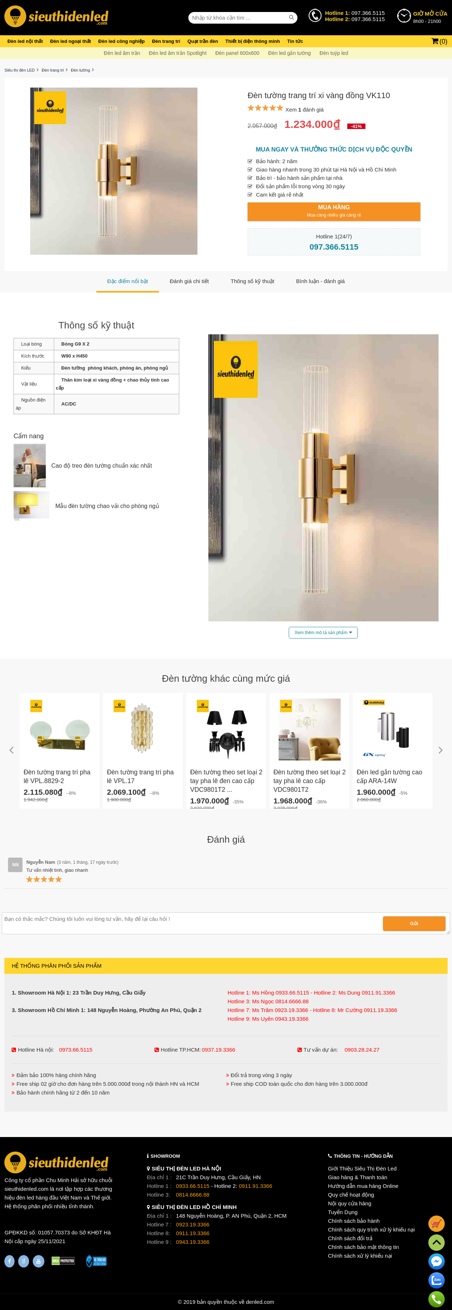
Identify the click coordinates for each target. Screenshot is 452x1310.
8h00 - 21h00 (430, 17)
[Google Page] (23, 1261)
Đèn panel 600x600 (237, 53)
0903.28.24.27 (362, 1050)
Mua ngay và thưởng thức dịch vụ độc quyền (334, 149)
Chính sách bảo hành (354, 1221)
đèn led (25, 1197)
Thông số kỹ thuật (96, 325)
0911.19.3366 (192, 1233)
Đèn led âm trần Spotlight (178, 53)
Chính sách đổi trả (350, 1238)
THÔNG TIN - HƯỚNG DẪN (363, 1156)
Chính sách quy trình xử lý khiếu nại (371, 1229)
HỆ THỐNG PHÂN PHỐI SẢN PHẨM (56, 966)
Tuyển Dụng (342, 1212)
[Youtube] (38, 1261)
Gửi (414, 923)
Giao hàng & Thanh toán (357, 1177)
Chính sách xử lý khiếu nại (360, 1256)
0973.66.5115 (75, 1050)
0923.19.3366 (192, 1224)
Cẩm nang (28, 436)
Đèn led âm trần (122, 53)
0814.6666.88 (192, 1195)
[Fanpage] (9, 1261)
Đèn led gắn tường (289, 53)
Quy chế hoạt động (351, 1195)
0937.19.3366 (218, 1050)
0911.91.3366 (255, 1186)
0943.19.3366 (192, 1242)
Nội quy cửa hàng (349, 1203)
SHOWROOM (165, 1156)
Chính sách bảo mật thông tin (363, 1247)
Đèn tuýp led (334, 53)
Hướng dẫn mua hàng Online (363, 1186)
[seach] (292, 17)
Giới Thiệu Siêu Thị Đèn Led (362, 1168)
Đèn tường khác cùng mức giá (226, 678)
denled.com (260, 1302)
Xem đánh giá (304, 109)
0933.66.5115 (192, 1186)
